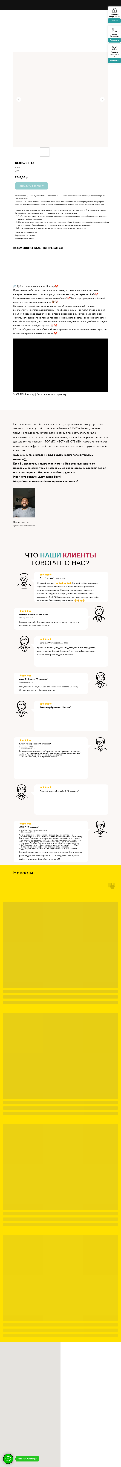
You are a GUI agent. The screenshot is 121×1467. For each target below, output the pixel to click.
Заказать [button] (114, 21)
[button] (114, 10)
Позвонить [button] (114, 40)
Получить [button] (114, 60)
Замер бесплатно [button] (114, 35)
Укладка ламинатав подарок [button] (114, 54)
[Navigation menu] (116, 5)
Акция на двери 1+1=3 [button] (114, 15)
